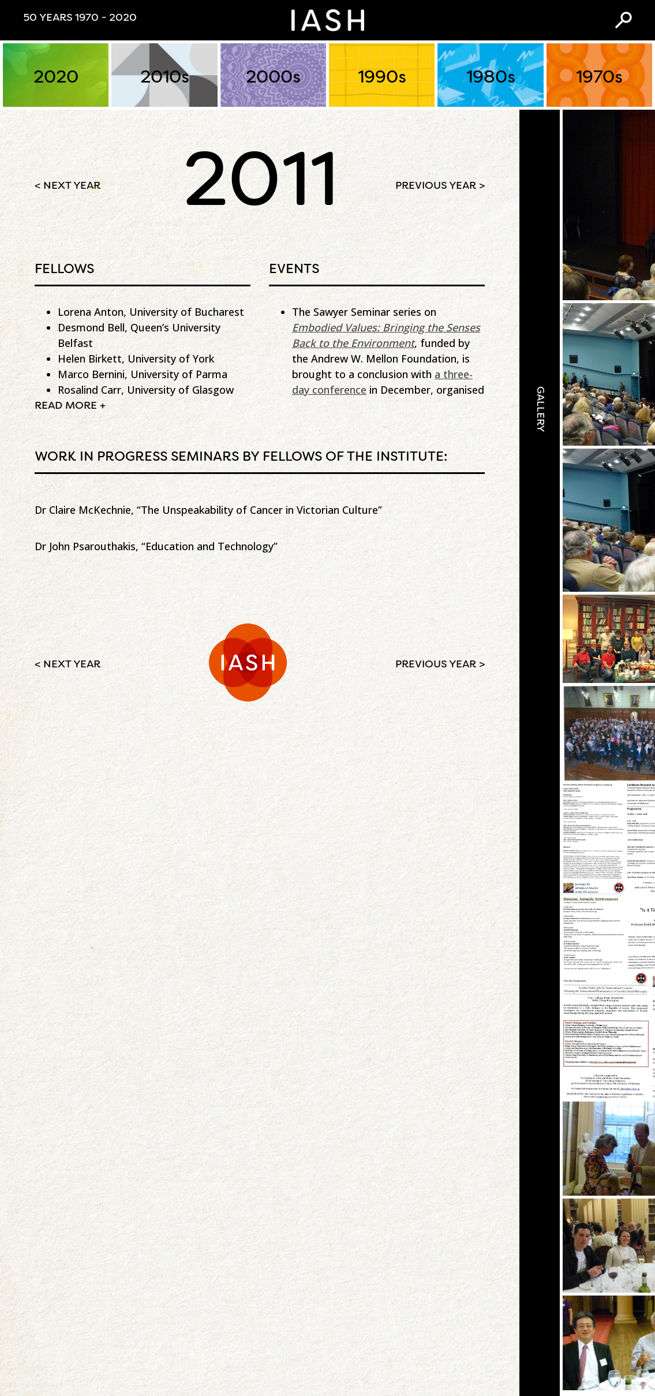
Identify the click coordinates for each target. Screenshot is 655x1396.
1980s (490, 78)
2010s (164, 78)
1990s (382, 78)
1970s (599, 78)
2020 (55, 78)
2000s (273, 78)
